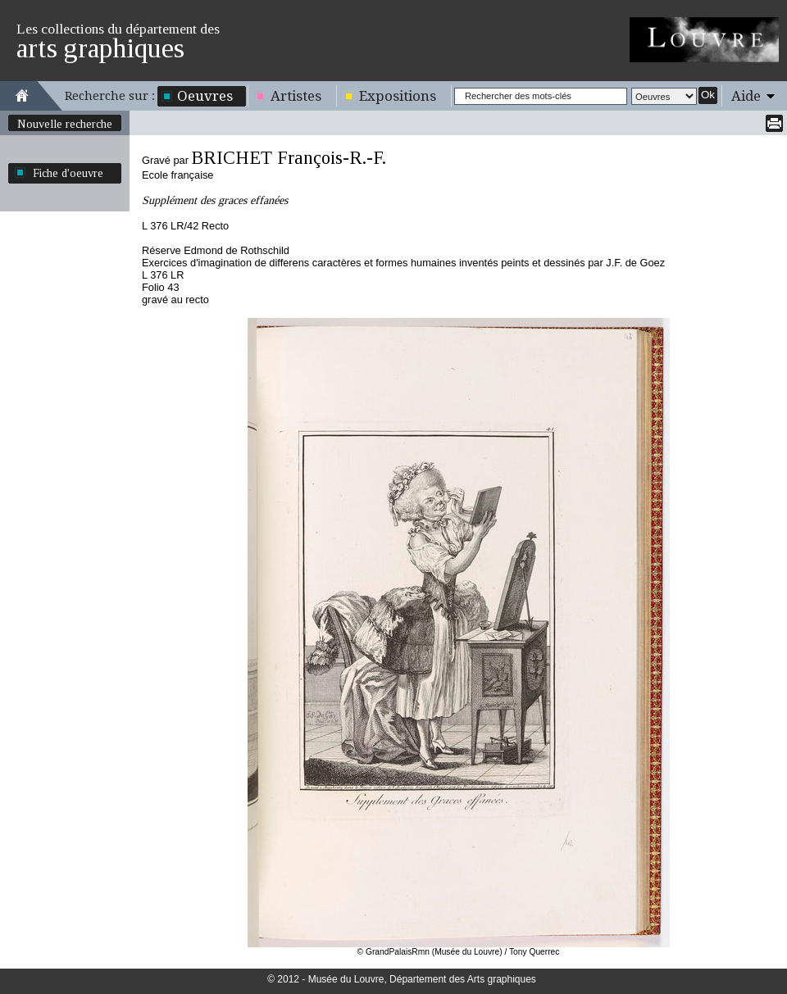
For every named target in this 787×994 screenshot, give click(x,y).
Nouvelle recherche (64, 123)
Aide (746, 96)
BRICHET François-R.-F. (288, 158)
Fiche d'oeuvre (68, 172)
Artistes (296, 96)
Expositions (397, 96)
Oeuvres (205, 96)
